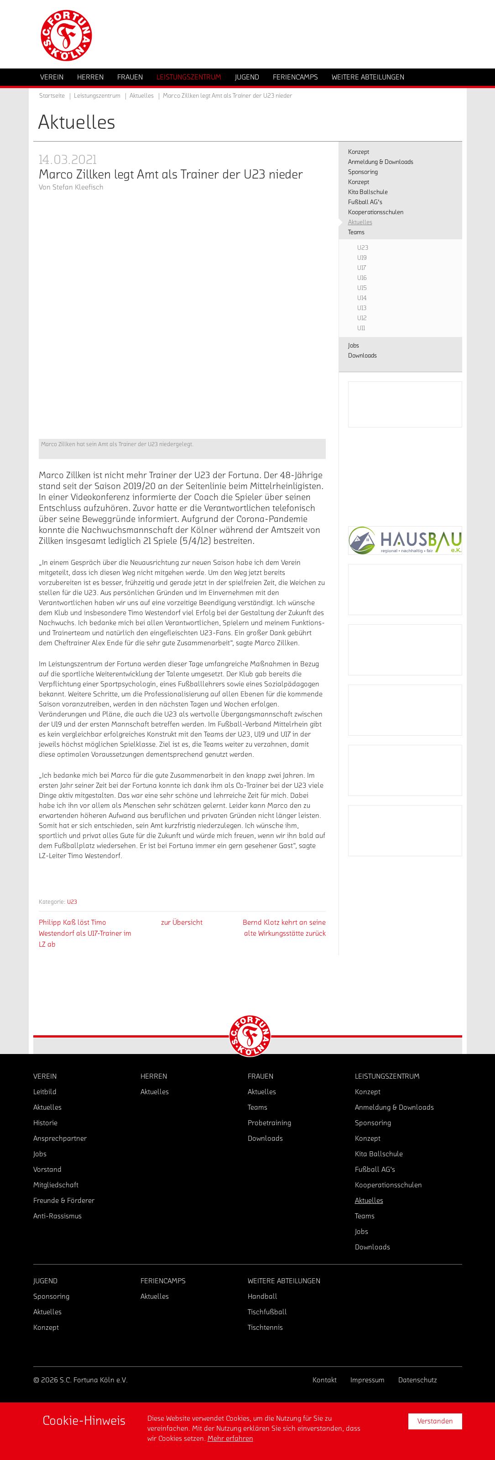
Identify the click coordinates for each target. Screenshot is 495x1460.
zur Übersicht (182, 922)
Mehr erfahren (230, 1438)
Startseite (52, 96)
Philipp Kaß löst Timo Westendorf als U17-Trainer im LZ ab (85, 933)
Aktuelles (142, 96)
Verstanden (435, 1421)
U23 (72, 902)
